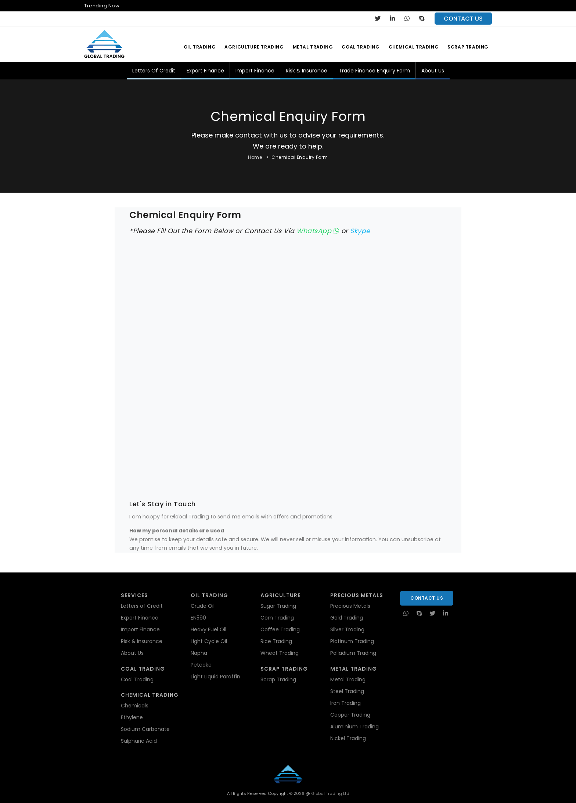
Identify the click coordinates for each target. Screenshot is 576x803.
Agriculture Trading (254, 47)
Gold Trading (346, 617)
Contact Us (426, 598)
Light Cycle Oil (209, 641)
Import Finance (254, 70)
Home (255, 157)
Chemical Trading (414, 47)
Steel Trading (347, 691)
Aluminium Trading (354, 726)
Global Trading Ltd (329, 793)
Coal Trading (360, 47)
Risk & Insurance (306, 70)
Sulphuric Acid (139, 741)
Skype (360, 230)
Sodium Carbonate (145, 729)
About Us (432, 70)
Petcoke (201, 664)
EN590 (198, 617)
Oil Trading (200, 47)
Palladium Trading (353, 653)
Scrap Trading (468, 47)
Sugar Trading (278, 606)
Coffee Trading (280, 629)
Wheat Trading (279, 653)
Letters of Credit (153, 70)
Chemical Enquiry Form (299, 157)
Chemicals (134, 705)
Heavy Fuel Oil (208, 629)
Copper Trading (350, 714)
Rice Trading (276, 641)
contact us (463, 18)
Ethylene (132, 717)
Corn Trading (277, 617)
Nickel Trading (348, 738)
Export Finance (205, 70)
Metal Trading (313, 47)
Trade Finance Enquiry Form (374, 70)
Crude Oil (203, 606)
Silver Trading (347, 629)
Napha (199, 653)
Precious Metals (350, 606)
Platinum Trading (352, 641)
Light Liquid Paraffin (215, 676)
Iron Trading (345, 703)
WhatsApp (317, 230)
